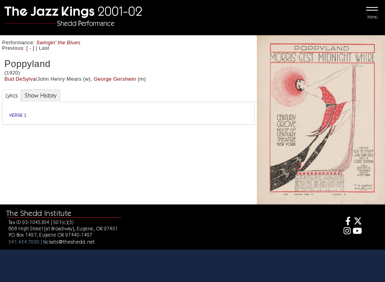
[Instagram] (346, 232)
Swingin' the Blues (58, 42)
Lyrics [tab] (11, 95)
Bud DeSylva (20, 79)
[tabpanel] (128, 113)
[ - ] (30, 48)
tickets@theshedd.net (69, 242)
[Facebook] (346, 222)
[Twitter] (357, 222)
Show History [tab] (40, 95)
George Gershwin (115, 79)
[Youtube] (357, 232)
